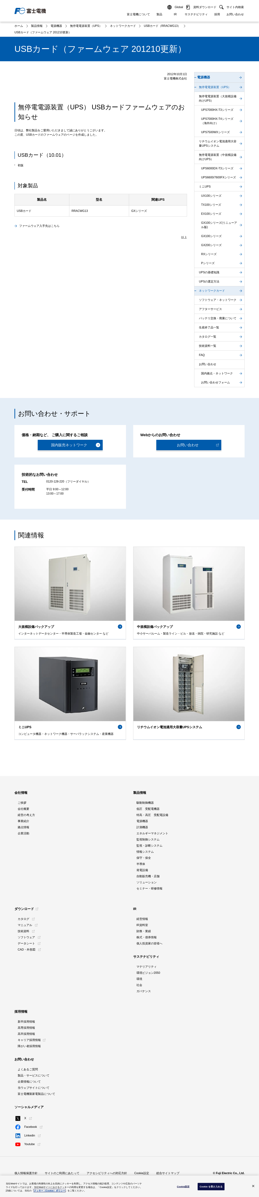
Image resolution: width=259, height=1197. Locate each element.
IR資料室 (142, 925)
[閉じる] (253, 1186)
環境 (139, 978)
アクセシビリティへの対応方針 (107, 1173)
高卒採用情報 (26, 1033)
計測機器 (142, 827)
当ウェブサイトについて (33, 1087)
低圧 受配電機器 (148, 808)
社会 (139, 985)
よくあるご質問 (28, 1069)
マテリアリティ (146, 966)
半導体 (140, 864)
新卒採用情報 (26, 1021)
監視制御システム (148, 839)
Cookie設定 (141, 1173)
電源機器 (142, 821)
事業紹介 (23, 821)
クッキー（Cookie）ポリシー (49, 1190)
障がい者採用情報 (29, 1046)
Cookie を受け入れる (211, 1186)
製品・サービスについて (33, 1075)
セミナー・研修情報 (149, 888)
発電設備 (142, 870)
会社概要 (23, 808)
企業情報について (29, 1081)
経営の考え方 (26, 814)
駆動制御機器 (145, 802)
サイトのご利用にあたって (62, 1173)
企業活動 (23, 833)
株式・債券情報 (146, 937)
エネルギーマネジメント (152, 833)
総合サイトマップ (167, 1173)
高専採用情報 (26, 1027)
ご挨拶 (22, 802)
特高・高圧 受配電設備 (152, 814)
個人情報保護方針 (26, 1173)
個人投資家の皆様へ (149, 943)
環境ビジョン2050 (148, 972)
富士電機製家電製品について (36, 1093)
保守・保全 (143, 857)
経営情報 (142, 918)
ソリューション (146, 882)
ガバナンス (143, 991)
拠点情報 (23, 827)
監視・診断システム (149, 845)
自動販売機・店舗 (148, 876)
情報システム (145, 851)
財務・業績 (143, 931)
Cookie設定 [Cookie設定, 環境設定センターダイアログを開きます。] (183, 1186)
